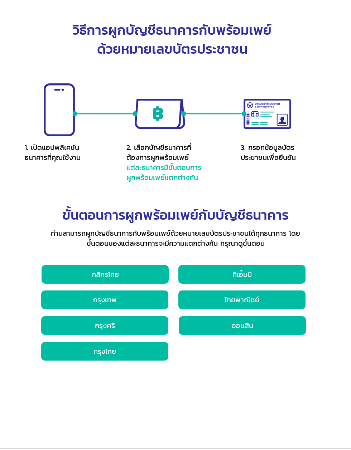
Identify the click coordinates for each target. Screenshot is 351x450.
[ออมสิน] (242, 325)
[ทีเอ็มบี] (242, 274)
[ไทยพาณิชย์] (242, 299)
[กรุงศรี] (104, 325)
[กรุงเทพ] (104, 299)
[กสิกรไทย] (105, 274)
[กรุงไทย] (104, 351)
